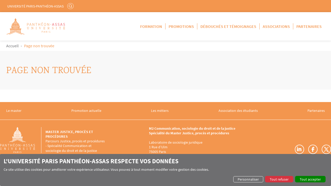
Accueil (12, 45)
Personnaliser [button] (248, 179)
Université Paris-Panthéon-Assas (35, 6)
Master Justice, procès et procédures (69, 134)
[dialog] (165, 170)
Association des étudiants (238, 111)
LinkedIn (299, 149)
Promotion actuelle (86, 111)
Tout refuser (279, 179)
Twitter (326, 149)
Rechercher (71, 6)
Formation (151, 26)
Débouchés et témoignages (228, 26)
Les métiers (160, 111)
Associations (276, 26)
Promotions (181, 26)
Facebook (313, 149)
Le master (13, 111)
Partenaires (309, 26)
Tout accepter (310, 179)
